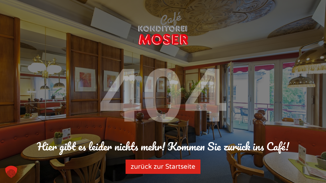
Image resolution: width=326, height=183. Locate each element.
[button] (11, 172)
